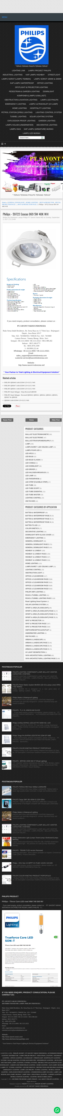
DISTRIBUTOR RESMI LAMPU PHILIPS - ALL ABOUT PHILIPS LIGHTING (35, 1079)
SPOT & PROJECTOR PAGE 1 (36, 624)
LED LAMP (29, 476)
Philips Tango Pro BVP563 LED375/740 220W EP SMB (32, 736)
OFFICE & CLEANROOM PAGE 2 (37, 579)
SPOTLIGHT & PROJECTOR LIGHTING (31, 87)
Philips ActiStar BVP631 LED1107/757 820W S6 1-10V (32, 723)
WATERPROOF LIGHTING (45, 1060)
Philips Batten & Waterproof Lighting (25, 697)
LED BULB (29, 456)
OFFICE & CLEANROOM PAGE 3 (37, 582)
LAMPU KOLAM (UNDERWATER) (19, 125)
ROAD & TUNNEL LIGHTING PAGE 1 (38, 598)
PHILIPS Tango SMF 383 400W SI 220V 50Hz (29, 800)
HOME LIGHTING (19, 108)
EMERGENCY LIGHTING (15, 104)
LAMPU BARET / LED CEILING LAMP (39, 447)
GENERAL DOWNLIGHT (16, 202)
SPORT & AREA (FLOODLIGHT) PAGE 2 (40, 614)
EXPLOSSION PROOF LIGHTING (21, 121)
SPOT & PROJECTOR (46, 202)
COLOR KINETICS (32, 528)
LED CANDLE (30, 463)
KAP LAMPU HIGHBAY (35, 75)
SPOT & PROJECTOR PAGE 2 (27, 204)
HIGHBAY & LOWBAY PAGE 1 (36, 554)
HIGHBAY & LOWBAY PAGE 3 (36, 560)
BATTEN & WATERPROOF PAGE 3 (38, 519)
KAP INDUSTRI (31, 1060)
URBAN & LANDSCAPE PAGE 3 (37, 649)
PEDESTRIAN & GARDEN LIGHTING (24, 91)
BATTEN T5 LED (31, 525)
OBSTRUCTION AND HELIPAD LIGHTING (49, 1067)
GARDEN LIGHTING (47, 121)
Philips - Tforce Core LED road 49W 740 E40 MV (22, 901)
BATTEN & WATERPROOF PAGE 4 (38, 522)
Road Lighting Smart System (36, 601)
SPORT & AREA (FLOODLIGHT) (37, 608)
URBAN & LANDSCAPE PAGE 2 (37, 646)
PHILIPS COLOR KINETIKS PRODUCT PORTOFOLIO (32, 748)
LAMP (27, 444)
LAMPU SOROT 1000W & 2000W (47, 79)
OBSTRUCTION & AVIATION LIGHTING (21, 100)
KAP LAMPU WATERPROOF (22, 83)
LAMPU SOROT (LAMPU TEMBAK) (16, 79)
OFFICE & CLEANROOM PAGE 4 (37, 586)
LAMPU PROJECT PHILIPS (39, 70)
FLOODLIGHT (28, 1058)
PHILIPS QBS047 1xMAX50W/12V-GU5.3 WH (19, 386)
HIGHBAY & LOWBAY (33, 551)
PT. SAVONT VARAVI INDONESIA (37, 1086)
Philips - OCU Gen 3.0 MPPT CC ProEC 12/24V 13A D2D (33, 863)
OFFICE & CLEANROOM (34, 576)
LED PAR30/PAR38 (32, 479)
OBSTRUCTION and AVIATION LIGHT (50, 1062)
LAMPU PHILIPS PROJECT (27, 1055)
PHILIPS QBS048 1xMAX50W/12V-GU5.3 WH (19, 382)
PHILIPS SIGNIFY (19, 1053)
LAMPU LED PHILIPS (49, 100)
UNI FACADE (30, 501)
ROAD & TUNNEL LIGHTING (35, 595)
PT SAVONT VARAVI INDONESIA (36, 1053)
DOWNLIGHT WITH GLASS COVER (38, 535)
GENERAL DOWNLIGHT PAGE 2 (37, 544)
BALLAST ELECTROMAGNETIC (37, 434)
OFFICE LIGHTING (45, 83)
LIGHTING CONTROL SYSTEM (49, 112)
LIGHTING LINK (18, 70)
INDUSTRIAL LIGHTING (13, 75)
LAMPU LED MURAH (31, 133)
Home (4, 202)
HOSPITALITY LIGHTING (40, 108)
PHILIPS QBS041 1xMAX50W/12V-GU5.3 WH (19, 389)
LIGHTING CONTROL (33, 498)
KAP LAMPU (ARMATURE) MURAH (38, 129)
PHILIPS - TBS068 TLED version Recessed (28, 850)
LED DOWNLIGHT (32, 466)
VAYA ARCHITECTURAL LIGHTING (38, 655)
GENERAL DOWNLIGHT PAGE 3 (37, 547)
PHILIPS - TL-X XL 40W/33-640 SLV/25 (26, 710)
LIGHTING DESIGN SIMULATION (41, 1076)
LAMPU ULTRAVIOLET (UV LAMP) (43, 104)
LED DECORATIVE (29, 1067)
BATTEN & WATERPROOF (35, 513)
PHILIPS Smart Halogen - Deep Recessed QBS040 (20, 392)
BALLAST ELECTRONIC (34, 438)
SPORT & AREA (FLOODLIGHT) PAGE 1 (40, 611)
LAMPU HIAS (15, 129)
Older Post (56, 420)
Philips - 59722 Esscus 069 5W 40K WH (25, 214)
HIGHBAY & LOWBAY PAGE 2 (36, 557)
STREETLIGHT (54, 75)
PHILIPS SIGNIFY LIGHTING (44, 1084)
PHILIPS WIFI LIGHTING (34, 592)
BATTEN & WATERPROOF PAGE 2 (38, 516)
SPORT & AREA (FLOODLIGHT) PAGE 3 (40, 617)
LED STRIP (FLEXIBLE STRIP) (36, 482)
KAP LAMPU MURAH (56, 1065)
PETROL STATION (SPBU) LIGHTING (17, 112)
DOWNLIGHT (48, 91)
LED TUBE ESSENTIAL (33, 491)
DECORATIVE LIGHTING (46, 125)
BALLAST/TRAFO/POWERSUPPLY (38, 441)
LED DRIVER (30, 469)
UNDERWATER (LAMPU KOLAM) (42, 1072)
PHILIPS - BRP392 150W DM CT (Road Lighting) (30, 761)
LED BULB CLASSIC (33, 460)
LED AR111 (29, 453)
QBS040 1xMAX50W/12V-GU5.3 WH (16, 400)
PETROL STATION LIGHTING (20, 1076)
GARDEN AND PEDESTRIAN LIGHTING (23, 1065)
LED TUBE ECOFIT (32, 488)
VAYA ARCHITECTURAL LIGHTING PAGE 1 (41, 658)
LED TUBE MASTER (32, 495)
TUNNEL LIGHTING (18, 116)
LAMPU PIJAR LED (32, 450)
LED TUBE (29, 485)
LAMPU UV (4, 1067)
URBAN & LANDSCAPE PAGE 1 (37, 643)
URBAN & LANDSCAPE (34, 639)
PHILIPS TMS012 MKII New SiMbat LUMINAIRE (29, 787)
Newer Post (7, 420)
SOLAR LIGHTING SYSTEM (41, 116)
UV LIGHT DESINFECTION (35, 652)
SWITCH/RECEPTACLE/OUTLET (37, 630)
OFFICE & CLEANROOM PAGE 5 (37, 589)
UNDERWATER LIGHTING (34, 633)
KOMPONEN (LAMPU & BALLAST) (31, 96)
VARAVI (24, 1084)
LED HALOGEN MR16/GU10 (35, 472)
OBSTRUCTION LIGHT (33, 573)
